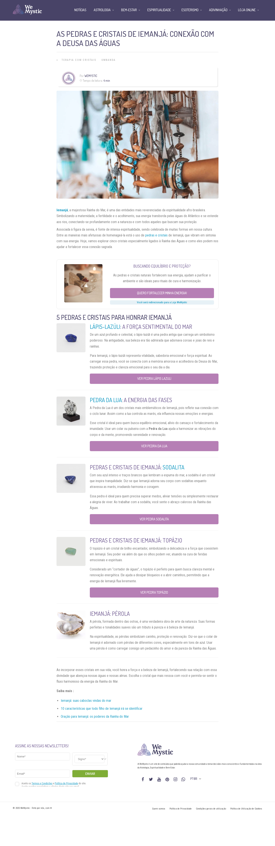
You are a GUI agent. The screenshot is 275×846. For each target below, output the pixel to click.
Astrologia (102, 10)
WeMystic (90, 76)
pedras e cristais (156, 235)
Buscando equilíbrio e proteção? (162, 266)
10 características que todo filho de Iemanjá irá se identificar (101, 709)
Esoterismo (190, 10)
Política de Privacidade (181, 808)
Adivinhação (218, 10)
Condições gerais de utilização (211, 808)
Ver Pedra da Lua (154, 446)
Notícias (80, 10)
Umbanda (108, 59)
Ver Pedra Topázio (154, 592)
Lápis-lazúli (105, 326)
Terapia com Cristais (79, 59)
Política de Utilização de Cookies (246, 808)
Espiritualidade (159, 10)
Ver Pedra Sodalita (154, 519)
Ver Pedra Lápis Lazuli (154, 378)
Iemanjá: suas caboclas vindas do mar (86, 701)
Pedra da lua (106, 399)
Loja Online (247, 10)
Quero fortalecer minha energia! (162, 293)
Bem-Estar (129, 10)
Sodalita (173, 467)
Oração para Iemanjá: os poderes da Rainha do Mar (95, 716)
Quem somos (158, 808)
